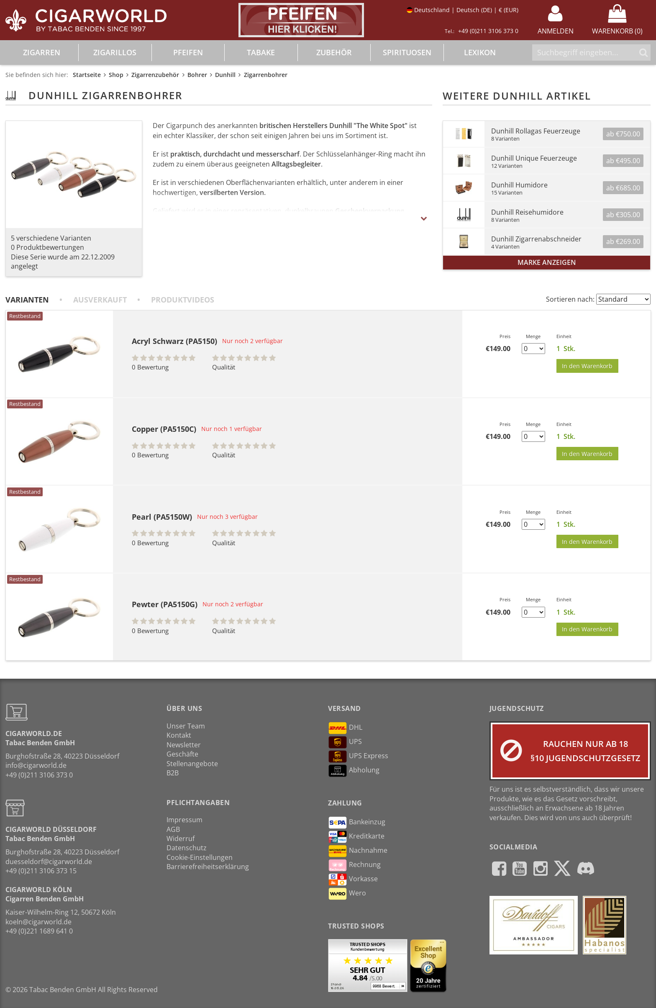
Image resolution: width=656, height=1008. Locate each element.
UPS (345, 742)
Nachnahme (357, 851)
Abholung (353, 770)
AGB (173, 829)
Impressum (184, 819)
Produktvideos (182, 300)
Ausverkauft (100, 300)
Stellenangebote (192, 763)
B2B (173, 772)
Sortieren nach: (570, 299)
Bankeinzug (356, 822)
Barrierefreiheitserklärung (208, 866)
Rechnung (354, 865)
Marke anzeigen (547, 262)
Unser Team (186, 726)
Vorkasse (353, 879)
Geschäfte (182, 754)
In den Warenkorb (587, 366)
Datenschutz (187, 847)
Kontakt (179, 735)
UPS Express (358, 756)
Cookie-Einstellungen (200, 857)
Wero (347, 893)
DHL (345, 728)
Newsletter (184, 744)
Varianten (27, 300)
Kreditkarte (356, 837)
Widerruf (181, 838)
